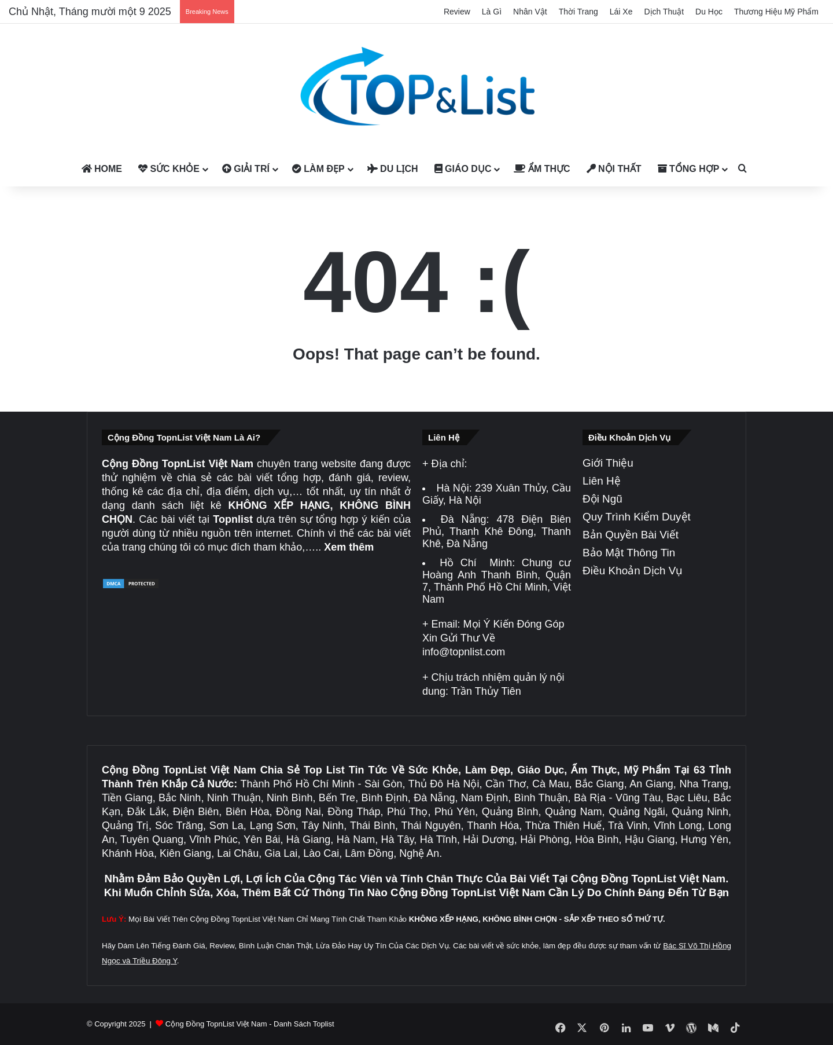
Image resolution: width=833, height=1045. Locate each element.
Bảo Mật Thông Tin (629, 553)
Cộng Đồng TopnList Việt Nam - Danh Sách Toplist (249, 1024)
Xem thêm (349, 547)
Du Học (709, 11)
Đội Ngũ (602, 499)
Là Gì (492, 11)
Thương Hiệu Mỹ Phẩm (776, 11)
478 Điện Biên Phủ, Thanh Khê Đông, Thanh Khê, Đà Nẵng (496, 531)
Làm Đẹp (318, 169)
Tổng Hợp (689, 169)
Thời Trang (578, 11)
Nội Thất (614, 169)
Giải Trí (246, 169)
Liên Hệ (602, 481)
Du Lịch (392, 169)
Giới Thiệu (608, 463)
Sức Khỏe (169, 169)
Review (457, 11)
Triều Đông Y (154, 960)
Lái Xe (621, 11)
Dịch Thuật (664, 11)
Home (102, 169)
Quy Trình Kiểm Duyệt (637, 517)
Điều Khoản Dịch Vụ (633, 570)
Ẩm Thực (542, 169)
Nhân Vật (530, 11)
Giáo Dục (463, 169)
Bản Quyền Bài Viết (631, 535)
